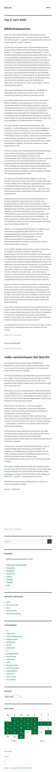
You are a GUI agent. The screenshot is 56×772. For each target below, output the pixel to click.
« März (14, 741)
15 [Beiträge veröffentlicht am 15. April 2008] (14, 728)
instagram (10, 568)
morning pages (12, 668)
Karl (8, 608)
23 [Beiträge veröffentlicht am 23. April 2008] (21, 732)
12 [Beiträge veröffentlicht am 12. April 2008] (41, 724)
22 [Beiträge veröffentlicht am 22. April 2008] (14, 732)
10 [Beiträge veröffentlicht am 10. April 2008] (28, 724)
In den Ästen (11, 611)
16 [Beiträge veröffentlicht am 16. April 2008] (21, 728)
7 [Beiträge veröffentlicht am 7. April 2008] (7, 724)
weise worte (11, 677)
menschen (10, 659)
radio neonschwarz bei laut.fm (27, 357)
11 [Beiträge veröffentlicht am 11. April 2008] (35, 724)
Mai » (42, 741)
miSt (8, 662)
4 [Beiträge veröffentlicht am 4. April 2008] (34, 719)
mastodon (10, 573)
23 (7, 631)
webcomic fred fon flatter (16, 565)
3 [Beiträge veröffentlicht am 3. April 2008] (27, 719)
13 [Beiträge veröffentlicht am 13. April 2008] (48, 724)
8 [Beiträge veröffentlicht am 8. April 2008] (14, 724)
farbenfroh (17, 529)
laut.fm (9, 363)
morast (7, 7)
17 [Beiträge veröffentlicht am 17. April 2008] (28, 728)
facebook (10, 571)
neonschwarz (9, 474)
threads (9, 579)
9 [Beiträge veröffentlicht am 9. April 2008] (21, 724)
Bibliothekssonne (17, 29)
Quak (8, 602)
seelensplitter (12, 671)
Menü (48, 7)
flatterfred (10, 648)
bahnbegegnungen (14, 636)
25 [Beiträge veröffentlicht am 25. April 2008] (35, 732)
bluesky (9, 582)
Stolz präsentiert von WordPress (21, 768)
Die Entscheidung (13, 614)
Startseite (8, 751)
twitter (9, 576)
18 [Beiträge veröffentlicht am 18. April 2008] (35, 728)
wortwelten (18, 335)
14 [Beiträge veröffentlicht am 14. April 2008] (8, 728)
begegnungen (12, 639)
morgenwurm (12, 665)
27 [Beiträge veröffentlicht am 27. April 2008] (48, 732)
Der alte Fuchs (12, 605)
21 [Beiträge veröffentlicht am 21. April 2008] (8, 732)
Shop (6, 756)
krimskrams (18, 348)
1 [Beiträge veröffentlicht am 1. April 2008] (14, 719)
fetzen (9, 645)
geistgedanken (12, 654)
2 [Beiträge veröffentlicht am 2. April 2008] (21, 719)
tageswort (10, 674)
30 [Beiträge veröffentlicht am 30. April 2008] (21, 737)
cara (8, 585)
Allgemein (10, 633)
